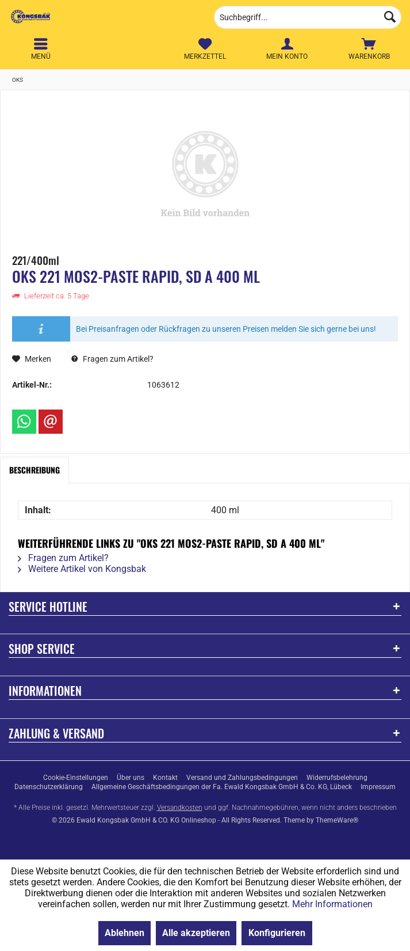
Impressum (378, 787)
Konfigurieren (276, 932)
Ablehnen (124, 932)
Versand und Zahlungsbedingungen (242, 778)
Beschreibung (34, 470)
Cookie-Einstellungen (75, 778)
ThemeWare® (337, 820)
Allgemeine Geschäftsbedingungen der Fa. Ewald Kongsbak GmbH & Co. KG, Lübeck (221, 787)
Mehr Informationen (332, 904)
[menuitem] (369, 49)
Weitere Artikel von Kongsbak (82, 568)
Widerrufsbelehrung (336, 778)
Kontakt (165, 778)
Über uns (130, 778)
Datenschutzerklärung (48, 787)
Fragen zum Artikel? (112, 358)
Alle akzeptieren (196, 932)
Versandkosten (179, 808)
